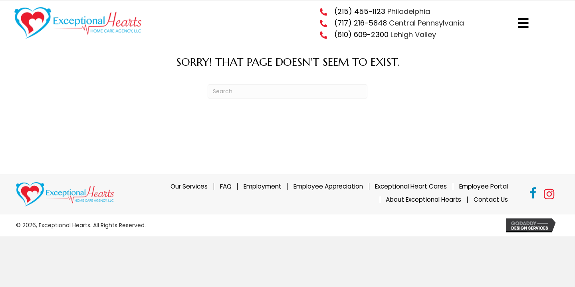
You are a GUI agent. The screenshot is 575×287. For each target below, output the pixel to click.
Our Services (189, 186)
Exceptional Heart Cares (411, 186)
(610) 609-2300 (361, 34)
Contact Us (491, 200)
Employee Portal (483, 186)
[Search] (287, 91)
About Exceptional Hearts (423, 200)
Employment (263, 186)
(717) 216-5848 (360, 23)
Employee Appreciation (328, 186)
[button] (533, 194)
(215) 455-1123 (359, 11)
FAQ (226, 186)
